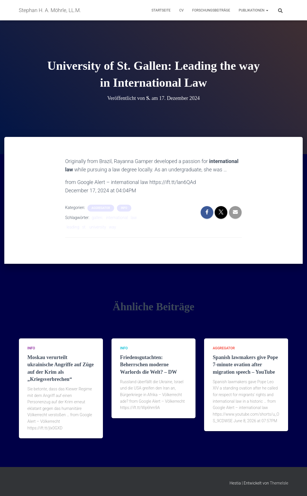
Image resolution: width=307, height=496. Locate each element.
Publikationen (253, 10)
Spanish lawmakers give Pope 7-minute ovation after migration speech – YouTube (245, 364)
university (97, 227)
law (134, 217)
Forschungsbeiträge (211, 10)
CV (181, 10)
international (117, 217)
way (112, 227)
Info (124, 208)
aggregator (100, 208)
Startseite (161, 10)
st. (84, 227)
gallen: (97, 217)
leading (73, 227)
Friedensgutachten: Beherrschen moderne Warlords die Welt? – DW (148, 364)
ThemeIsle (279, 483)
